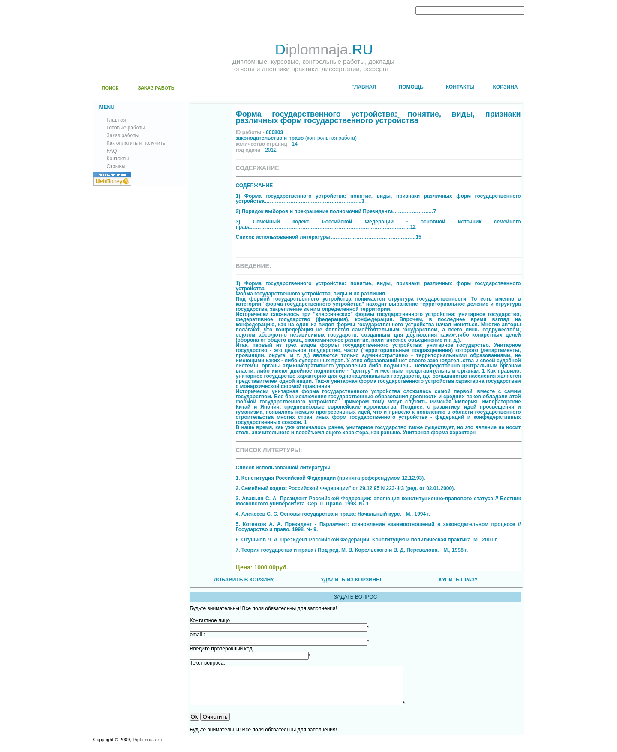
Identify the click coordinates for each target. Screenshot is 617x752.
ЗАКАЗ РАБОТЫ (157, 87)
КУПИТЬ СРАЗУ (458, 580)
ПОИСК (110, 87)
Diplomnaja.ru (147, 747)
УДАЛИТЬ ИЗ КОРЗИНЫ (351, 580)
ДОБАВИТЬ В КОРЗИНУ (244, 580)
